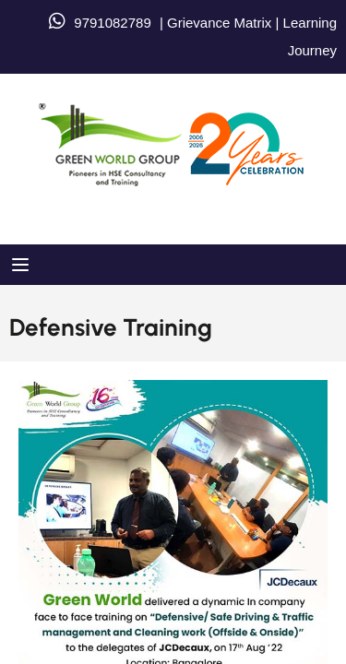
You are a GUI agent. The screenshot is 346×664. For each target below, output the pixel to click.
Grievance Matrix (219, 22)
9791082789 (112, 22)
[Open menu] (22, 265)
